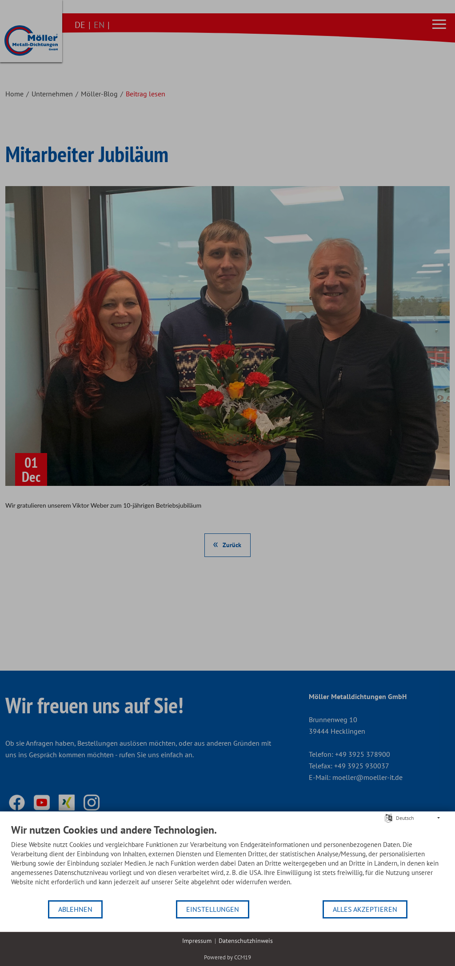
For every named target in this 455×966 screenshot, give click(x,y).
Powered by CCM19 (227, 957)
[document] (227, 861)
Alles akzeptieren (365, 909)
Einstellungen (212, 909)
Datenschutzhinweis (246, 941)
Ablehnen (75, 909)
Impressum (197, 941)
